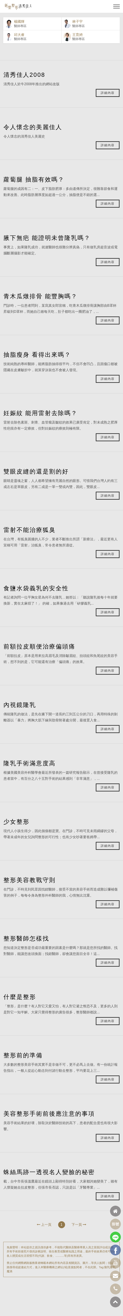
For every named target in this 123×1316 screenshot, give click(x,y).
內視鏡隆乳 (19, 704)
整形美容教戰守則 (29, 880)
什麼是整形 (19, 996)
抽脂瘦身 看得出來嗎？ (37, 354)
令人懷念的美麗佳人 (32, 127)
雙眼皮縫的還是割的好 (36, 471)
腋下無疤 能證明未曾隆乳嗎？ (47, 237)
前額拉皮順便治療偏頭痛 (39, 646)
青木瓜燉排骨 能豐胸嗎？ (40, 296)
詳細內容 (108, 93)
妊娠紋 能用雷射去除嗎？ (40, 413)
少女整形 (16, 821)
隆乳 (107, 1267)
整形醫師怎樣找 (26, 938)
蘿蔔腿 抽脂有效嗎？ (33, 179)
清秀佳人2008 (24, 74)
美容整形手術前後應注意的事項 (49, 1113)
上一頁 (44, 1224)
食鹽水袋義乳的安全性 (36, 588)
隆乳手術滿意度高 (29, 763)
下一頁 (79, 1224)
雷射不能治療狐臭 (29, 529)
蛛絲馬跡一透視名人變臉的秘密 (49, 1172)
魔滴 (9, 1271)
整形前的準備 (23, 1055)
